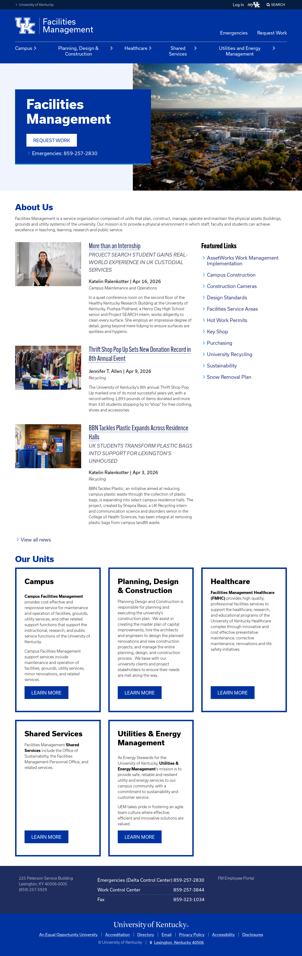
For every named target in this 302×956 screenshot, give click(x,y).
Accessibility (223, 934)
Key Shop (217, 331)
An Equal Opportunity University (68, 934)
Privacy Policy (192, 934)
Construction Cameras (232, 286)
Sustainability (222, 365)
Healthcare (138, 48)
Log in (238, 4)
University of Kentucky (36, 5)
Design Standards (227, 297)
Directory (145, 934)
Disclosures (252, 934)
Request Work (272, 32)
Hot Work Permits (227, 320)
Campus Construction (231, 275)
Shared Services (183, 51)
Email (167, 934)
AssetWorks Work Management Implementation (242, 260)
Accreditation (117, 934)
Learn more (46, 692)
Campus (26, 48)
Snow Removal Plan (229, 377)
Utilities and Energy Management (247, 51)
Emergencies (234, 32)
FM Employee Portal (236, 878)
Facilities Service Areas (232, 309)
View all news (36, 539)
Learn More (46, 837)
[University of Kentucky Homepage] (151, 925)
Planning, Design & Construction (85, 51)
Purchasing (219, 343)
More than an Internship (114, 246)
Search (278, 5)
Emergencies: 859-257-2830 (64, 153)
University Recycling (229, 354)
